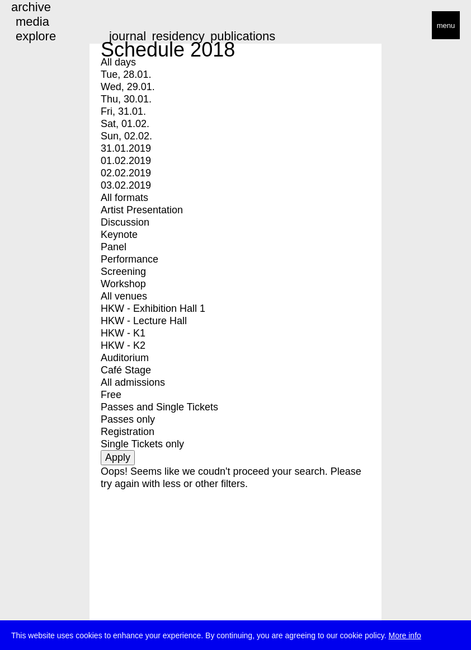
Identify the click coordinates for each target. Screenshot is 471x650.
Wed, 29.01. (128, 86)
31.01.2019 (126, 148)
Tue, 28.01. (126, 74)
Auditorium (125, 357)
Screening (123, 271)
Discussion (125, 222)
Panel (113, 246)
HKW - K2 (123, 345)
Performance (129, 259)
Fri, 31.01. (123, 111)
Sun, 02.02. (126, 136)
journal (127, 36)
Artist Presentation (142, 210)
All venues (124, 296)
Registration (127, 431)
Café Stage (126, 370)
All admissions (133, 382)
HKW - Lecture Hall (144, 320)
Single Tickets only (142, 444)
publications (242, 36)
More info (404, 636)
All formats (124, 197)
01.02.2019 (126, 160)
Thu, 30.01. (126, 99)
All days (118, 62)
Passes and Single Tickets (159, 407)
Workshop (123, 283)
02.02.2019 (126, 173)
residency (178, 36)
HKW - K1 (123, 333)
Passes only (128, 419)
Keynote (119, 234)
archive (31, 7)
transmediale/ (43, 26)
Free (111, 394)
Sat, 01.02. (125, 123)
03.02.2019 (126, 185)
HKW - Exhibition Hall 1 (153, 308)
